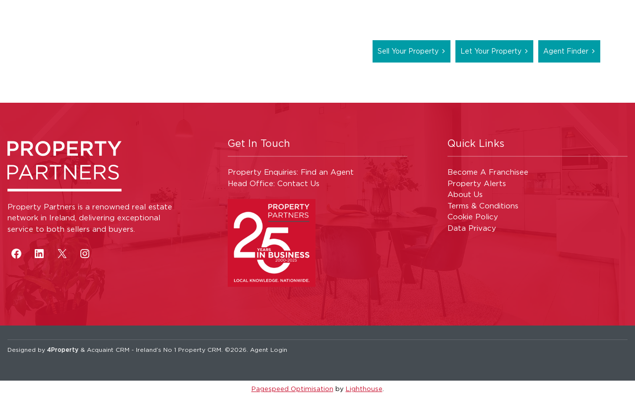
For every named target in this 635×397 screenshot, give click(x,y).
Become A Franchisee (487, 172)
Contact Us (298, 183)
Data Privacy (471, 228)
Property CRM (199, 349)
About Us (465, 194)
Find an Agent (327, 172)
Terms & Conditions (482, 205)
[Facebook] (16, 254)
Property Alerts (476, 183)
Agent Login (268, 349)
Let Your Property (490, 51)
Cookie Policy (472, 216)
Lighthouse (364, 388)
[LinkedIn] (39, 254)
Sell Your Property (408, 51)
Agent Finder (565, 51)
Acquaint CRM (108, 349)
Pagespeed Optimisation (292, 388)
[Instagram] (85, 254)
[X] (62, 254)
